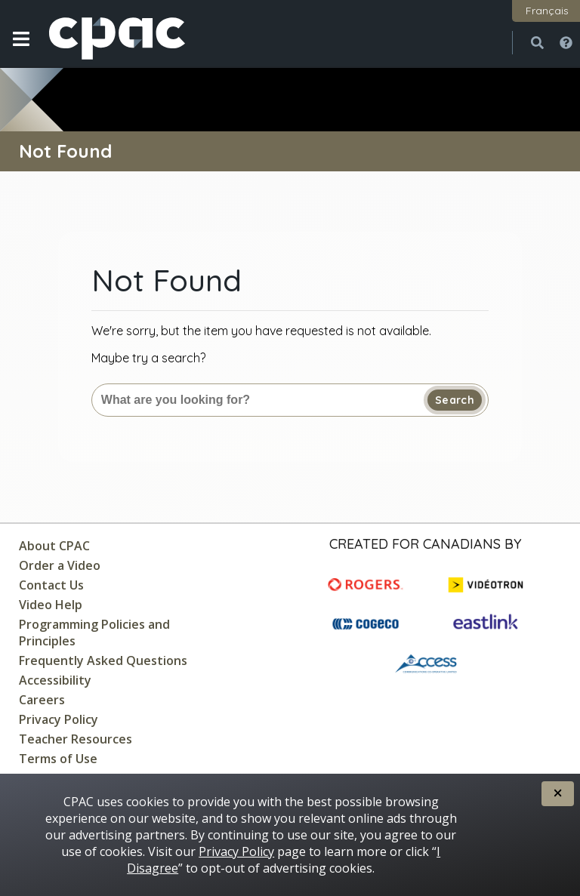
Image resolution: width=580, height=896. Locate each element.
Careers (42, 699)
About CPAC (54, 545)
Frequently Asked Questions (103, 660)
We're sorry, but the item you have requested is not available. (261, 330)
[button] (21, 50)
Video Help (50, 604)
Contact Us (51, 585)
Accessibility (55, 680)
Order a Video (59, 565)
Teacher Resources (75, 739)
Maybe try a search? (148, 357)
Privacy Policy (58, 719)
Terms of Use (58, 758)
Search (454, 400)
